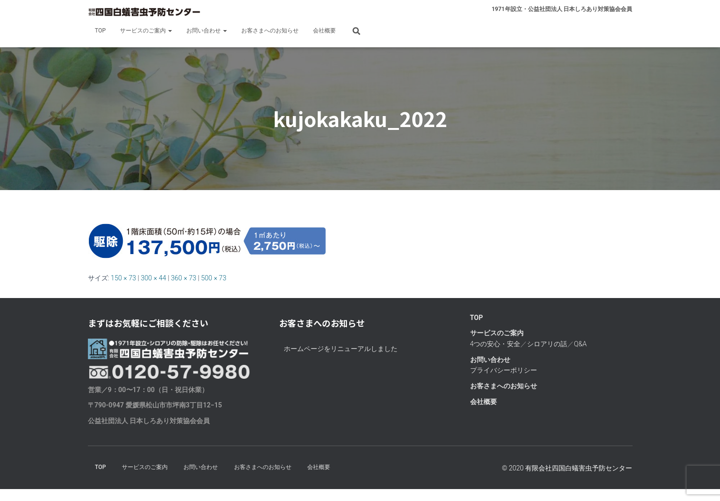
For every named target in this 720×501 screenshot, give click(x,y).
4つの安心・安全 (495, 344)
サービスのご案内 (146, 30)
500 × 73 (213, 278)
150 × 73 (123, 278)
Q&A (580, 344)
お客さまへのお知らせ (270, 30)
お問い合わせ (206, 30)
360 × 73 (183, 278)
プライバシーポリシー (503, 370)
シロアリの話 (547, 344)
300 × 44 (153, 278)
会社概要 (324, 30)
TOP (100, 30)
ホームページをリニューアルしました (341, 348)
